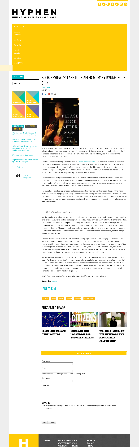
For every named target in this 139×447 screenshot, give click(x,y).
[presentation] (60, 378)
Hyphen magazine (23, 410)
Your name (46, 325)
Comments (84, 317)
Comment (46, 349)
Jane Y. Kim (49, 252)
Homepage (46, 342)
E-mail (44, 332)
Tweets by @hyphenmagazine (22, 130)
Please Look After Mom (86, 125)
